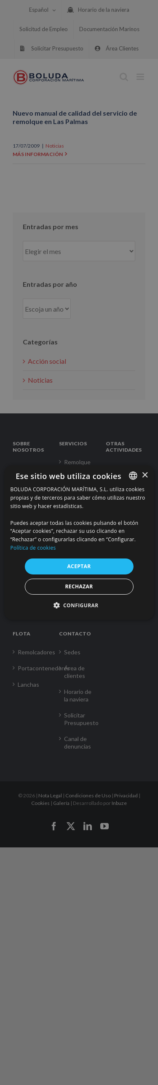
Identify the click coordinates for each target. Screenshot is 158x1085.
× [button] (145, 475)
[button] (79, 605)
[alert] (79, 542)
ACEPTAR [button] (79, 566)
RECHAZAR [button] (79, 586)
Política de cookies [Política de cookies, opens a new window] (33, 547)
